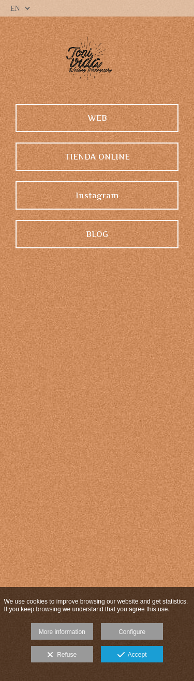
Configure (131, 632)
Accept (132, 655)
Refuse (62, 655)
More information (62, 632)
